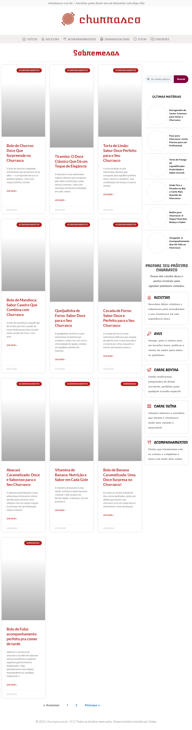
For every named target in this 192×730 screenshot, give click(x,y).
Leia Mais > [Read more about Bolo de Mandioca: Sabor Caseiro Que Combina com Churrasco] (12, 345)
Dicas (142, 39)
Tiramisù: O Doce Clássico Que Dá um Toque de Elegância (71, 161)
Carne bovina (166, 370)
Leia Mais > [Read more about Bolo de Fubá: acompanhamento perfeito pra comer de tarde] (12, 685)
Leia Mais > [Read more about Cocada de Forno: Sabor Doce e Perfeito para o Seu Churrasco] (108, 356)
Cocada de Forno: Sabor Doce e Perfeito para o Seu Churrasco (118, 318)
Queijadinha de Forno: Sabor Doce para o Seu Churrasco (70, 318)
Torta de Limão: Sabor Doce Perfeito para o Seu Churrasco (119, 153)
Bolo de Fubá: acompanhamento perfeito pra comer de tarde (22, 637)
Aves (158, 334)
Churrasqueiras (117, 39)
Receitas (52, 39)
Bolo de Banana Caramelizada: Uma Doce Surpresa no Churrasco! (119, 477)
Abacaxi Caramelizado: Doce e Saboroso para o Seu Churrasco (23, 477)
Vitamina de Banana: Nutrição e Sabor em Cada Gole (71, 475)
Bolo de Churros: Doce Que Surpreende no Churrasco (20, 153)
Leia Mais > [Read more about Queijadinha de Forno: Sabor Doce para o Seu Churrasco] (60, 360)
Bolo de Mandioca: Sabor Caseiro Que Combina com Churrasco (22, 307)
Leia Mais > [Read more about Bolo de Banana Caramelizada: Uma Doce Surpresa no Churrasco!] (108, 516)
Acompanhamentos (82, 39)
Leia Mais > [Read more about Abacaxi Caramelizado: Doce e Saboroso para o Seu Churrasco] (12, 519)
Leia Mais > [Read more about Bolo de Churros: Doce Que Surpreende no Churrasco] (12, 191)
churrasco (110, 19)
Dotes (152, 722)
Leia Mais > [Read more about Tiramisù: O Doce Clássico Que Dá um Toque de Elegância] (60, 200)
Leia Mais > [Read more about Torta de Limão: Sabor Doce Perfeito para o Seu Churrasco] (108, 194)
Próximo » (92, 706)
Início (32, 39)
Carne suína (165, 406)
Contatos (162, 39)
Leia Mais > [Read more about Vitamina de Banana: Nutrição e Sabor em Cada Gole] (60, 511)
